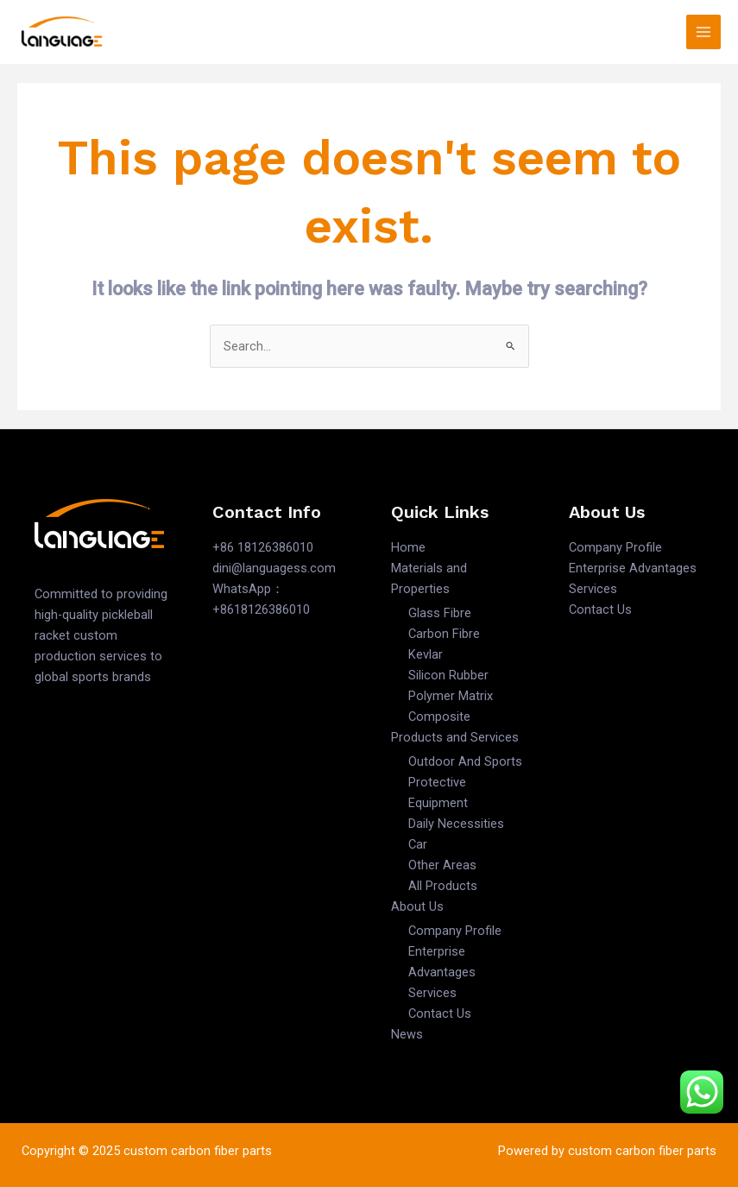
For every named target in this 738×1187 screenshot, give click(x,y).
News (407, 1034)
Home (408, 547)
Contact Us (439, 1013)
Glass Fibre (439, 613)
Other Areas (442, 865)
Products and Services (455, 737)
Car (417, 844)
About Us (417, 906)
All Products (442, 885)
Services (432, 993)
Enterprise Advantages (633, 568)
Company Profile (454, 930)
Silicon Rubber (448, 675)
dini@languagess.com (274, 568)
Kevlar (425, 654)
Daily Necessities (456, 823)
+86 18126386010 (262, 547)
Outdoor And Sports (465, 761)
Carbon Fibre (444, 633)
